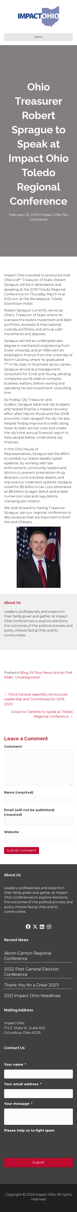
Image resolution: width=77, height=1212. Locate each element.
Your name (15, 1064)
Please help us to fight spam (29, 1130)
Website (11, 832)
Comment (13, 746)
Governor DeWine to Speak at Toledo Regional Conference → (42, 714)
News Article (53, 673)
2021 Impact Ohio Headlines (32, 995)
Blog (24, 673)
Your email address (22, 1084)
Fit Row (36, 673)
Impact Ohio (51, 215)
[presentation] (35, 1143)
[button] (28, 926)
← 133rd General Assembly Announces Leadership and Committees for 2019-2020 (35, 699)
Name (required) (18, 792)
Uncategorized (27, 677)
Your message (18, 1104)
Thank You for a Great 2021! (31, 985)
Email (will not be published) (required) (29, 812)
